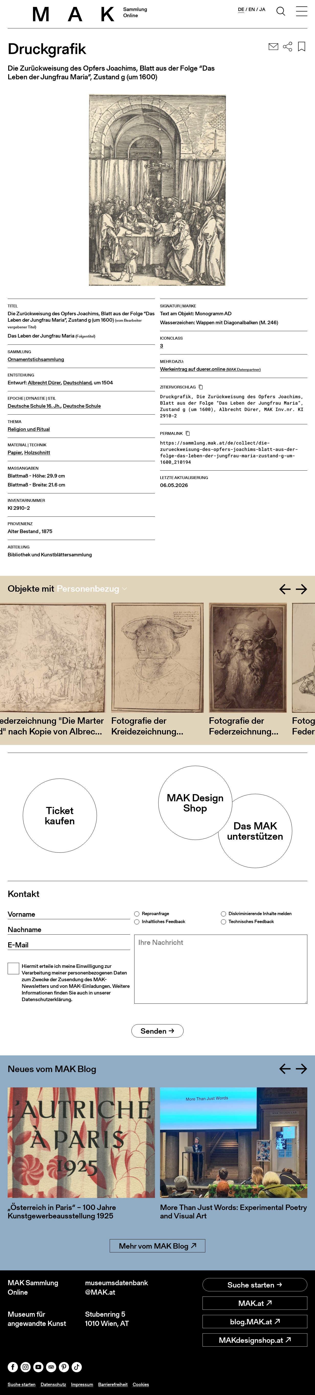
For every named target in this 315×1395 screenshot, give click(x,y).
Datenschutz (53, 1384)
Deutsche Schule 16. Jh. (34, 406)
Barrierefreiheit (113, 1384)
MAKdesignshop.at (255, 1340)
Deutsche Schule (82, 406)
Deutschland (77, 383)
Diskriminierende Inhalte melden (260, 913)
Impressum (82, 1384)
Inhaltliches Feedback (163, 921)
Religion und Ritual (29, 429)
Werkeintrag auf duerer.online (210, 369)
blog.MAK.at (255, 1321)
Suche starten (255, 1284)
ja (262, 9)
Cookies (141, 1384)
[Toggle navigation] (301, 12)
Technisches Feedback (251, 921)
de (241, 9)
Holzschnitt (37, 452)
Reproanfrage (155, 913)
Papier (15, 452)
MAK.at (255, 1303)
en (252, 9)
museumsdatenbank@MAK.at (116, 1287)
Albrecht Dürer (44, 383)
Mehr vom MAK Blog (157, 1245)
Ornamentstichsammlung (36, 359)
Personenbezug (88, 588)
